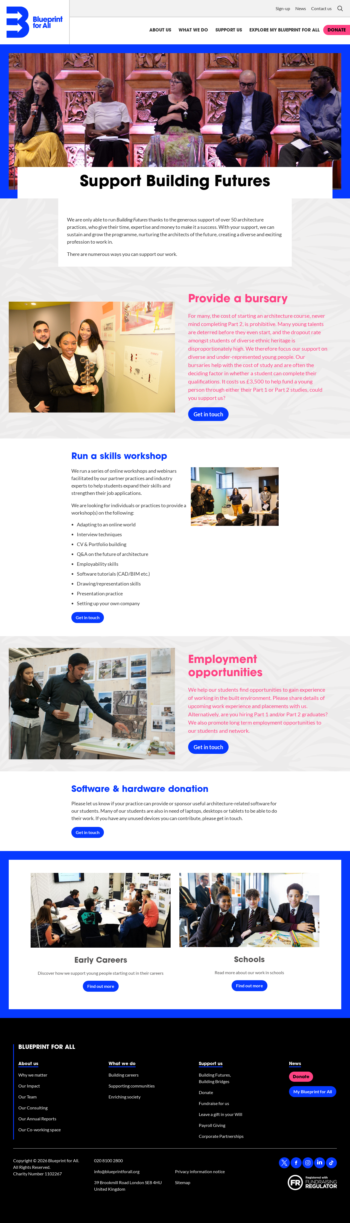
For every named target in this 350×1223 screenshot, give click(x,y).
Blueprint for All (46, 1048)
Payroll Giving (212, 1125)
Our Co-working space (39, 1129)
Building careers (124, 1074)
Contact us (321, 8)
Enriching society (125, 1096)
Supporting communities (132, 1085)
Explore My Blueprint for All (284, 30)
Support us (228, 30)
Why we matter (32, 1074)
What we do (193, 30)
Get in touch (208, 414)
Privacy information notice (200, 1171)
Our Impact (29, 1085)
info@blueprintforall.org (116, 1171)
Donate (206, 1092)
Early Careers (100, 961)
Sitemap (182, 1182)
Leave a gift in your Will (220, 1114)
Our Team (27, 1096)
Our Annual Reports (37, 1118)
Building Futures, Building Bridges (215, 1078)
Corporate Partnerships (221, 1136)
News (300, 8)
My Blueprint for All (312, 1091)
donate (337, 30)
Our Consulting (33, 1107)
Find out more (100, 986)
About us (160, 30)
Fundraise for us (214, 1103)
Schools (249, 960)
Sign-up (283, 8)
